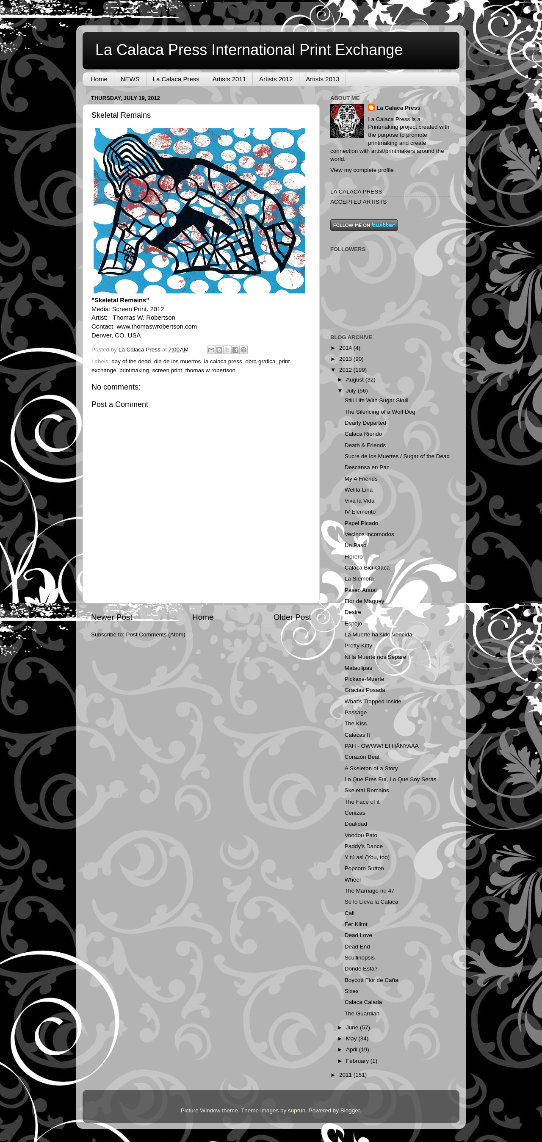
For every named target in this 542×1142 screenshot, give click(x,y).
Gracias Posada (365, 690)
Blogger (350, 1110)
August (355, 379)
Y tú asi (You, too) (367, 857)
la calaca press (223, 361)
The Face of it (362, 802)
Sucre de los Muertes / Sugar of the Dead (397, 456)
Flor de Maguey (364, 601)
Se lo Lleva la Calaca (371, 902)
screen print (167, 370)
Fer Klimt (356, 924)
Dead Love (358, 935)
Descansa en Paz (367, 467)
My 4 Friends (361, 479)
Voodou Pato (361, 835)
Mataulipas (358, 668)
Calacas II (357, 735)
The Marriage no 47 (370, 891)
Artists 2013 (322, 79)
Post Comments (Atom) (155, 634)
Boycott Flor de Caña (371, 980)
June (353, 1027)
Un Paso (356, 545)
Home (99, 79)
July (352, 390)
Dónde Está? (361, 968)
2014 (346, 348)
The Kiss (356, 723)
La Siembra (359, 578)
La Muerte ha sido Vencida (378, 634)
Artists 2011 (229, 79)
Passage (356, 712)
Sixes (352, 991)
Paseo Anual (361, 590)
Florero (354, 556)
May (352, 1038)
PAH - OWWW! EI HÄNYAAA (382, 746)
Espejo (353, 623)
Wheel (353, 880)
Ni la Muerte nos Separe (375, 657)
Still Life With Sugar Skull (377, 400)
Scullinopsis (360, 957)
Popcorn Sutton (364, 868)
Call (349, 913)
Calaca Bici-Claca (367, 567)
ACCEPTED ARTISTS (358, 202)
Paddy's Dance (364, 846)
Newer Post (112, 617)
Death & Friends (365, 445)
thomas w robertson (210, 370)
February (358, 1061)
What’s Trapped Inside (373, 701)
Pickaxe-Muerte (364, 679)
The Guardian (362, 1013)
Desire (353, 612)
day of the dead (131, 361)
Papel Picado (362, 523)
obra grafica (260, 361)
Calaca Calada (363, 1002)
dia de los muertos (177, 361)
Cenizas (355, 813)
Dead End (357, 946)
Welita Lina (359, 490)
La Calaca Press (176, 79)
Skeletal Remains (367, 790)
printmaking (134, 370)
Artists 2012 (276, 79)
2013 (346, 359)
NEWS (130, 79)
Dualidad (356, 824)
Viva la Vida (360, 501)
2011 (346, 1075)
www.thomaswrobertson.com (156, 326)
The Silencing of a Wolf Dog (380, 412)
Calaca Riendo (363, 434)
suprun (296, 1110)
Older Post (292, 617)
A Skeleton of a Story (371, 768)
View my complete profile (362, 170)
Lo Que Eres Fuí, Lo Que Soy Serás (391, 779)
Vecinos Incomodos (369, 534)
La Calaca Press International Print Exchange (249, 49)
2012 (346, 370)
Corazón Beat (362, 757)
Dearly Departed (365, 423)
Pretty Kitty (358, 645)
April (352, 1049)
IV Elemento (360, 512)
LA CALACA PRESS (356, 191)
